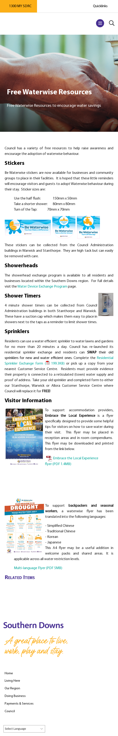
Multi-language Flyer (38, 568)
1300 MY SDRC (20, 6)
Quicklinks (100, 6)
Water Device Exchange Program (42, 286)
